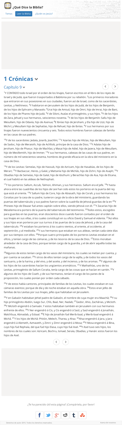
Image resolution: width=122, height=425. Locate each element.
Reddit (65, 415)
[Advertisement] (61, 45)
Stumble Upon (82, 415)
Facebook (40, 415)
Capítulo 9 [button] (14, 87)
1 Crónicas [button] (21, 79)
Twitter (48, 415)
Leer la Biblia (24, 13)
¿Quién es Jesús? (44, 13)
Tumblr (74, 415)
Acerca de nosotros (108, 422)
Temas (8, 13)
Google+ (57, 415)
